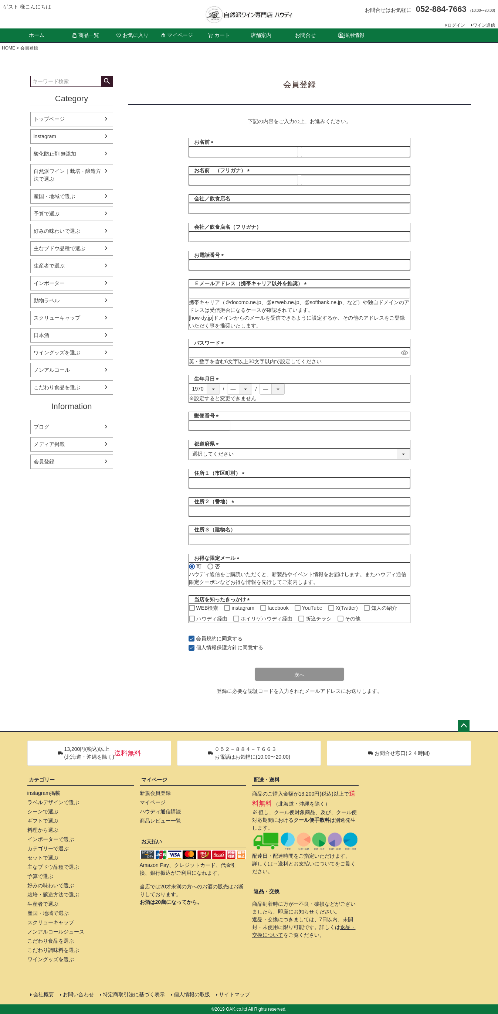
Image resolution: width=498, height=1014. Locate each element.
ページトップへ (464, 726)
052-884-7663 (441, 9)
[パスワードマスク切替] (404, 353)
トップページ (49, 119)
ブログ (41, 427)
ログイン (456, 25)
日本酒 (41, 335)
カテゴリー (42, 780)
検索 (107, 81)
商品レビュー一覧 (160, 821)
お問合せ (305, 35)
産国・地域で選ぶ (54, 196)
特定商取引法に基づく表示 (134, 994)
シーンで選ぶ (42, 811)
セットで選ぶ (42, 858)
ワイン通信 (484, 25)
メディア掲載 (49, 444)
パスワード (208, 343)
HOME (8, 48)
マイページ (176, 35)
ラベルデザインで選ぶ (53, 802)
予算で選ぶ (47, 214)
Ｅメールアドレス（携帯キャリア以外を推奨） (249, 283)
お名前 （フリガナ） (221, 170)
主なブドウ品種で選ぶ (59, 248)
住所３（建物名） (212, 529)
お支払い (151, 841)
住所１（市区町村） (218, 473)
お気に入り (132, 35)
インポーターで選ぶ (50, 839)
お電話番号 (208, 255)
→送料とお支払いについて (304, 864)
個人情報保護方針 (216, 647)
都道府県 (205, 444)
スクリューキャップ (57, 318)
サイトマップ (234, 994)
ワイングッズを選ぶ (57, 352)
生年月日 (205, 379)
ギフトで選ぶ (42, 821)
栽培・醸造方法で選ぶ (53, 895)
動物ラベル (47, 300)
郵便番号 (205, 416)
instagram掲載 (43, 793)
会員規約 (206, 639)
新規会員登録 (155, 793)
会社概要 (43, 994)
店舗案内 (261, 35)
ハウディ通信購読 (160, 811)
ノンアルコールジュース (55, 932)
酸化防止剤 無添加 (55, 154)
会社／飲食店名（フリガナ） (225, 227)
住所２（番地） (213, 501)
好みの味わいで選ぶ (57, 231)
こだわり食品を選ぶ (57, 387)
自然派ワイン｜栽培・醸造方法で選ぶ (67, 175)
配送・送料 (267, 780)
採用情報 (351, 35)
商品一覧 (85, 35)
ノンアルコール (52, 370)
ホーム (36, 35)
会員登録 (44, 462)
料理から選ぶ (42, 830)
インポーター (49, 283)
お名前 (202, 142)
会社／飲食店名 (209, 198)
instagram (45, 136)
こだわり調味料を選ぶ (53, 950)
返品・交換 (267, 891)
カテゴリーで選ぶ (48, 848)
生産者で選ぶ (49, 266)
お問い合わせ (78, 994)
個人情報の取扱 (192, 994)
